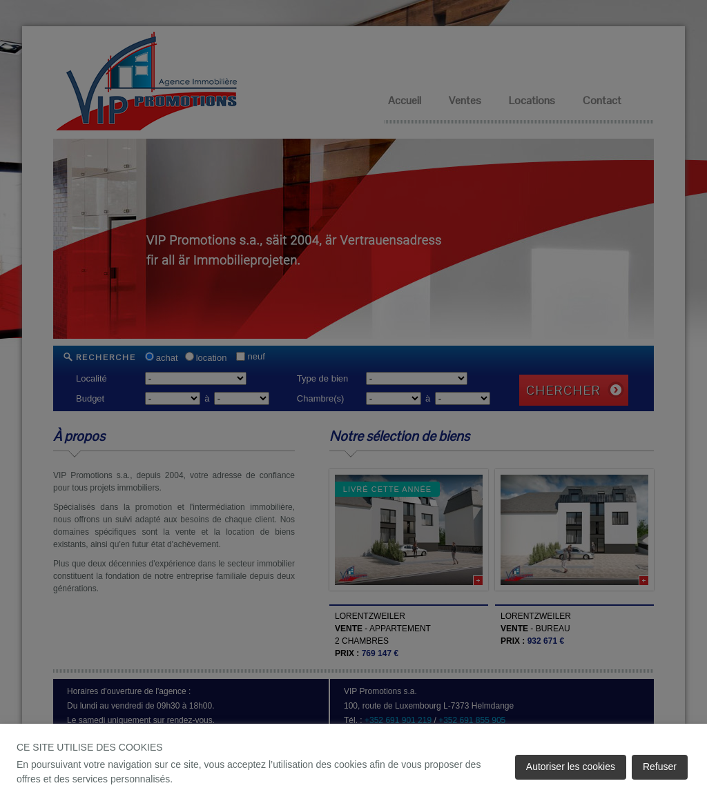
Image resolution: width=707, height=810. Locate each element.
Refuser (660, 766)
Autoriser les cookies (570, 766)
